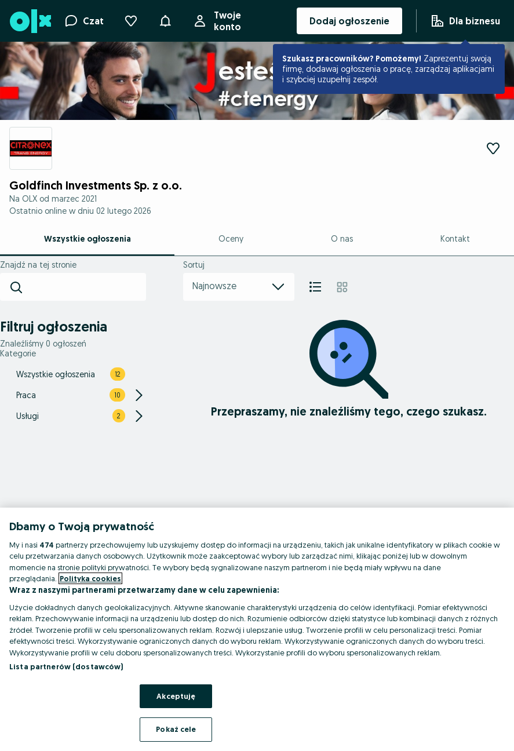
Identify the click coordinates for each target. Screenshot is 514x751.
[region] (257, 629)
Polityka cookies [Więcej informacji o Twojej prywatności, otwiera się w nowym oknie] (90, 578)
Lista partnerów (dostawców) (66, 666)
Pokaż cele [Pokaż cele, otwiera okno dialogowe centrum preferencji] (176, 729)
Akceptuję (175, 696)
